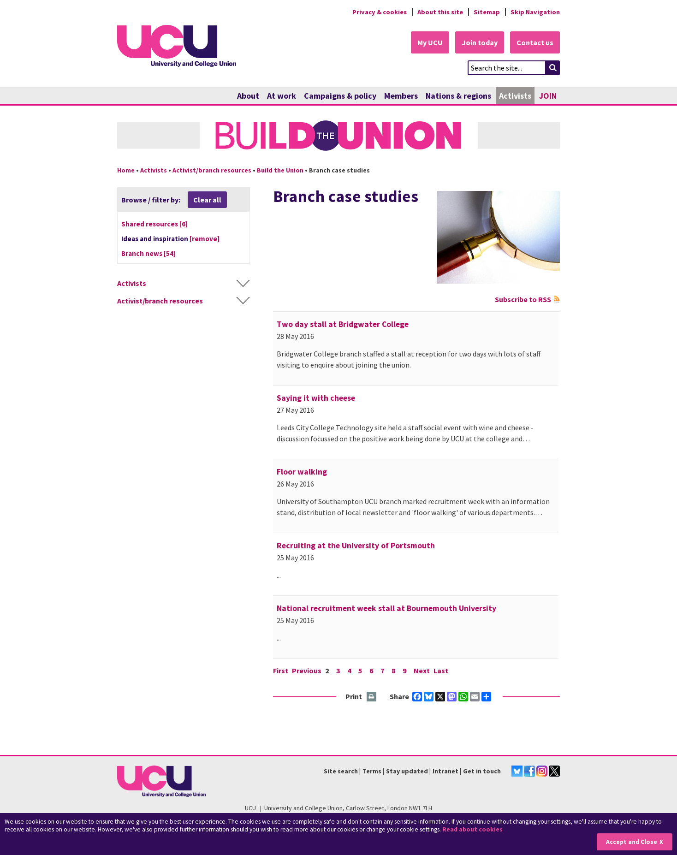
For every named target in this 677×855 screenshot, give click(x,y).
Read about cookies (472, 829)
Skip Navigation (535, 12)
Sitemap (487, 12)
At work (281, 95)
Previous (306, 670)
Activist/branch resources (211, 170)
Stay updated (407, 771)
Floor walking (302, 472)
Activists (515, 95)
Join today (480, 42)
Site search (341, 771)
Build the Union (280, 170)
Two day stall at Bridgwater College (343, 324)
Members (401, 95)
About (248, 95)
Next (422, 670)
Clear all (207, 199)
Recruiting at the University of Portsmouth (356, 545)
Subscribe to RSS (523, 299)
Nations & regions (458, 95)
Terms (371, 771)
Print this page (372, 697)
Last (441, 670)
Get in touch (482, 771)
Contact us (535, 42)
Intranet (445, 771)
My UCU (430, 42)
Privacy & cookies (379, 12)
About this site (440, 12)
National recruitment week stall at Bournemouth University (386, 608)
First (280, 670)
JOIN (548, 95)
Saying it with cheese (316, 398)
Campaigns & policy (340, 95)
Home (126, 170)
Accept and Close (631, 842)
